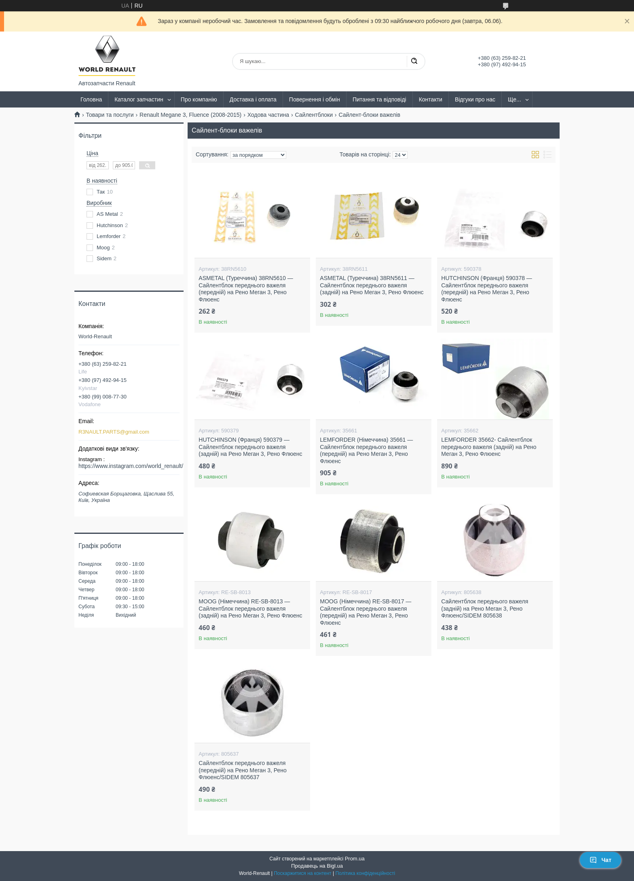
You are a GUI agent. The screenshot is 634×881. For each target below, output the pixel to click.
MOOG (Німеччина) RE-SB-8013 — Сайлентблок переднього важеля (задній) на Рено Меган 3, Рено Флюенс (250, 608)
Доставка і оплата (253, 99)
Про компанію (199, 99)
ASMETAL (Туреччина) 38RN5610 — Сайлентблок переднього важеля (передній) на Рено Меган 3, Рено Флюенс (246, 289)
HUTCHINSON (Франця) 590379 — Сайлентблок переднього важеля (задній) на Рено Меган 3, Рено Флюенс (250, 446)
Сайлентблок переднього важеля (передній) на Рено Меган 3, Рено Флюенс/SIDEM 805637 (242, 770)
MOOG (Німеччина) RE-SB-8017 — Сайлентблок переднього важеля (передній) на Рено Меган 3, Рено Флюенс (365, 612)
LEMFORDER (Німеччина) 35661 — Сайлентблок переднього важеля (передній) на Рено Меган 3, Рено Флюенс (366, 450)
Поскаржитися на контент (302, 873)
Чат (600, 860)
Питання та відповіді (379, 99)
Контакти (430, 99)
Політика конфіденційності (365, 873)
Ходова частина (268, 115)
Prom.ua (355, 859)
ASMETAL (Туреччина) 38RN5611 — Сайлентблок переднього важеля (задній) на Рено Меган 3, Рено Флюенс (371, 285)
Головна (91, 99)
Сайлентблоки (314, 115)
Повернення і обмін (314, 99)
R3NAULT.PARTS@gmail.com (113, 432)
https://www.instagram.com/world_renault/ (130, 466)
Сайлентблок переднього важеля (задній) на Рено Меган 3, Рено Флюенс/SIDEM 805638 (484, 608)
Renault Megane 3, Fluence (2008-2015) (190, 115)
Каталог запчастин (138, 99)
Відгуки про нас (475, 99)
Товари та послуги (109, 115)
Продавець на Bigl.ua (317, 866)
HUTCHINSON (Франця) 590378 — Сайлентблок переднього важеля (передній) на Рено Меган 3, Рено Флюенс (486, 289)
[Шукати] (414, 61)
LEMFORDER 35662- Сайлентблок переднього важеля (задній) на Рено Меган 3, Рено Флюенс (488, 446)
